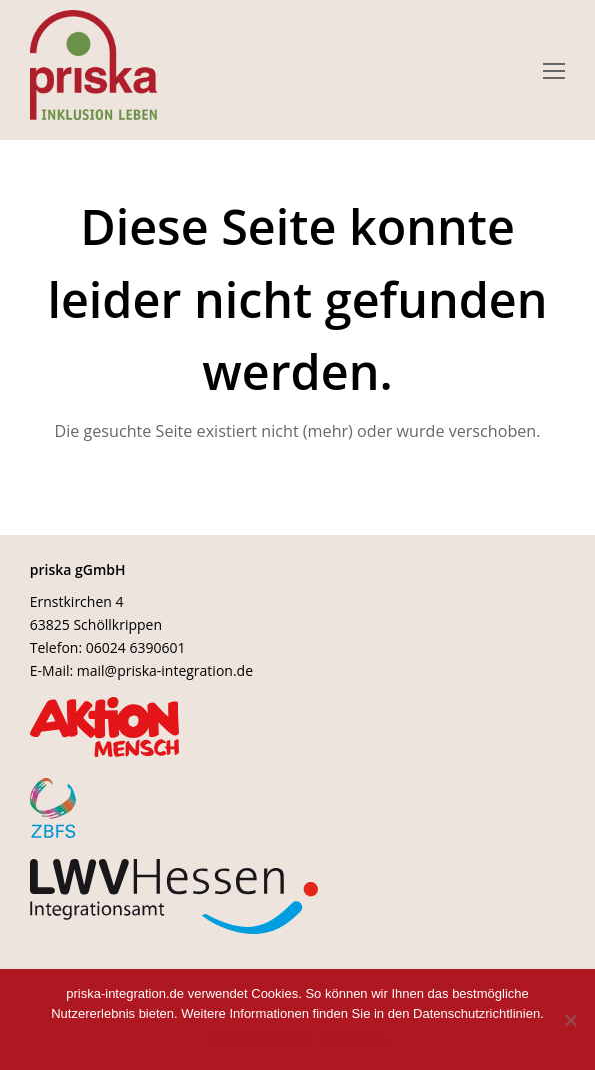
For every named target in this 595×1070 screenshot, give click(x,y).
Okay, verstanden (258, 1039)
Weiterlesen (353, 1039)
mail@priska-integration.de (165, 670)
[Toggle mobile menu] (554, 70)
